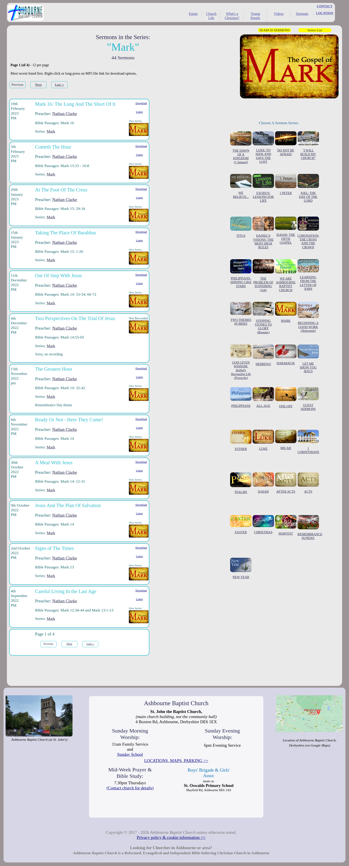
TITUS (241, 227)
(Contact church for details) (130, 788)
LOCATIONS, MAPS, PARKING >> (176, 760)
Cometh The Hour (53, 147)
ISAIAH (263, 482)
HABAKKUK (285, 354)
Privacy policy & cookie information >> (171, 837)
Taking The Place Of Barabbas (65, 232)
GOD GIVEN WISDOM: (241, 362)
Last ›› (59, 84)
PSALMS (241, 483)
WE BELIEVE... (241, 186)
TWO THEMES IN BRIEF (241, 314)
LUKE (263, 440)
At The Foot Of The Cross (61, 190)
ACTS (308, 482)
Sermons (302, 14)
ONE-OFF (285, 397)
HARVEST (285, 525)
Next (38, 84)
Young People (255, 16)
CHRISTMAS (263, 524)
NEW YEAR (241, 568)
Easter (193, 14)
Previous (18, 84)
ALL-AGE (263, 397)
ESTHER (241, 440)
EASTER (241, 524)
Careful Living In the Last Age (65, 591)
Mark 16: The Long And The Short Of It (75, 104)
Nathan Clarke (64, 113)
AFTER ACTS (285, 482)
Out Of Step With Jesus (58, 275)
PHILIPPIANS (241, 397)
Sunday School (130, 754)
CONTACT (325, 6)
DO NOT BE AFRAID (285, 143)
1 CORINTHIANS (308, 442)
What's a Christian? (232, 16)
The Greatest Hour (53, 369)
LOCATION (324, 13)
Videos (279, 14)
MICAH (285, 440)
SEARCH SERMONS (274, 30)
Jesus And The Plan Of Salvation (68, 505)
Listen (139, 111)
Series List (315, 30)
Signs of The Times (54, 548)
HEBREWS (263, 355)
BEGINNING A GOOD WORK (308, 317)
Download (141, 103)
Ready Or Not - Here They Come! (69, 419)
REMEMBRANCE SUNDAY (310, 527)
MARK (285, 312)
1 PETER (285, 184)
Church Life (211, 16)
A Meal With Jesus (54, 462)
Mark (51, 131)
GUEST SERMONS (308, 399)
